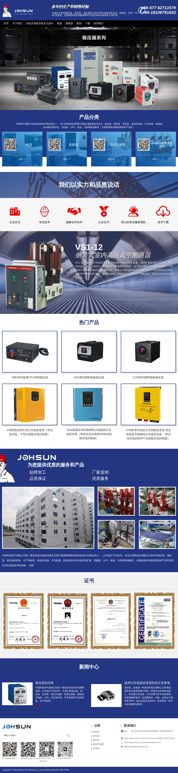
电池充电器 (98, 744)
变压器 (96, 736)
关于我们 (17, 23)
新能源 (69, 23)
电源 (59, 23)
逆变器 (96, 748)
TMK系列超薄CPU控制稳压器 (29, 377)
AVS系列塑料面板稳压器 (89, 377)
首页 (6, 23)
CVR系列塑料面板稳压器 (148, 377)
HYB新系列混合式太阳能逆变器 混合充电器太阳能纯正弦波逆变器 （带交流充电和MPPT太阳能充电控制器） (148, 434)
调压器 (96, 740)
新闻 (79, 23)
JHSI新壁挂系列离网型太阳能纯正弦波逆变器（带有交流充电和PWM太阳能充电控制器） (89, 434)
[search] (69, 735)
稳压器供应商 (44, 683)
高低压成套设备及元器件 (39, 23)
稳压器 (96, 732)
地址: (126, 731)
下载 (87, 23)
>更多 (31, 565)
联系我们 (99, 23)
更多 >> (22, 159)
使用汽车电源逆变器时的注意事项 (147, 683)
